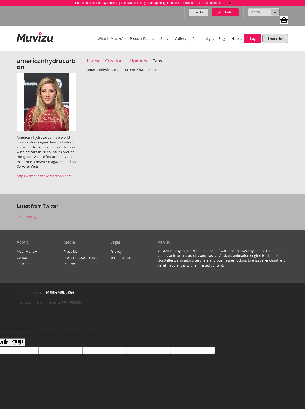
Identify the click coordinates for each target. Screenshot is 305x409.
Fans (157, 60)
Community (201, 38)
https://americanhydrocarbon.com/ (45, 176)
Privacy (116, 251)
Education (25, 264)
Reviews (70, 264)
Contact (23, 257)
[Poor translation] (17, 342)
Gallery (180, 38)
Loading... (28, 217)
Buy (252, 38)
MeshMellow (27, 251)
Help (235, 38)
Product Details (142, 38)
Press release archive (80, 257)
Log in (198, 12)
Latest (93, 60)
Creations (115, 60)
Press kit (70, 251)
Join (225, 12)
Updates (138, 60)
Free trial (275, 38)
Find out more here (211, 3)
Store (164, 38)
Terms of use (120, 257)
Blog (221, 38)
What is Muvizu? (111, 38)
